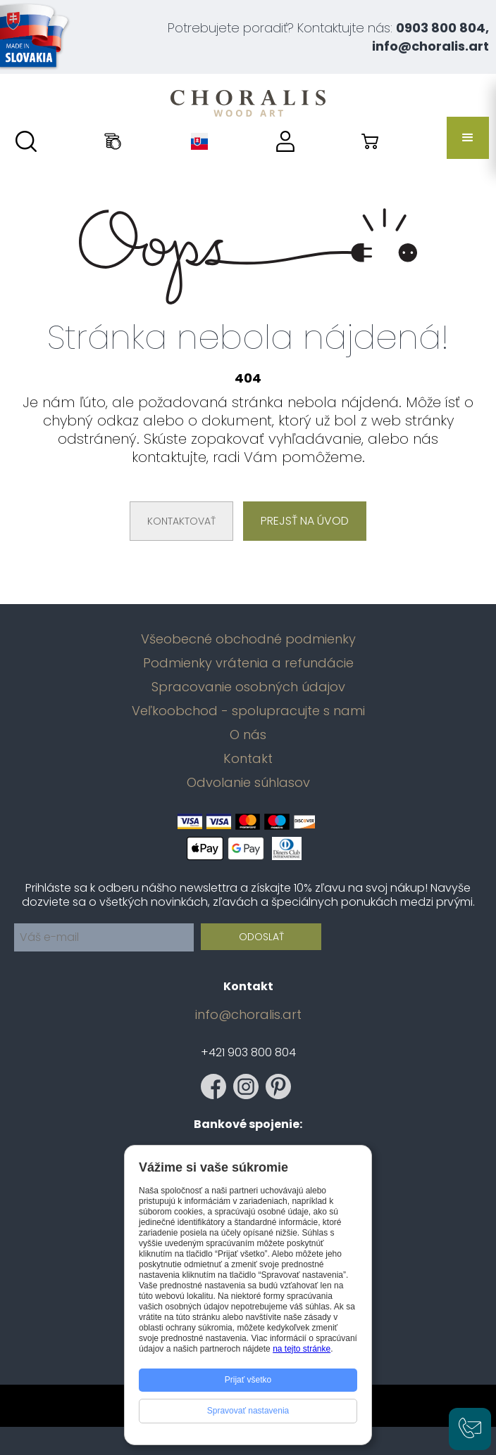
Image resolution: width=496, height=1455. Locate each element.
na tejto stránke (301, 1349)
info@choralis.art (248, 1015)
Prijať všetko (248, 1380)
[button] (468, 138)
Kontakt (248, 759)
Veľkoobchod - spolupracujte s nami (248, 711)
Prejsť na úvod (305, 521)
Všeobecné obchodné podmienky (248, 639)
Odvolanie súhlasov (248, 783)
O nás (248, 735)
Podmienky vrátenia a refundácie (248, 663)
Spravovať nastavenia (248, 1411)
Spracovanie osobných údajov (248, 687)
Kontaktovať (181, 521)
